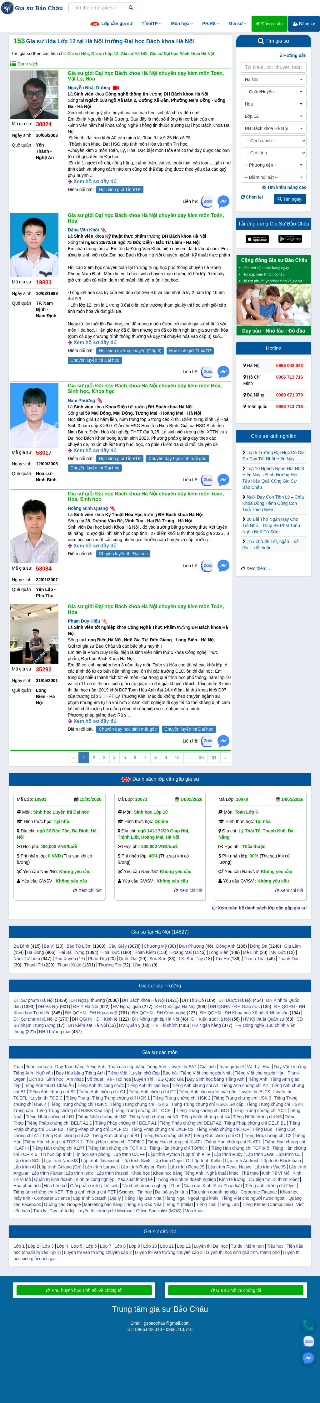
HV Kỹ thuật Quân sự (263, 1019)
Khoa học (140, 1173)
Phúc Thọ (97, 958)
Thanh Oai (288, 958)
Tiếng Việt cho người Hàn (259, 1072)
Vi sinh (112, 1185)
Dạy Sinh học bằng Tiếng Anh (216, 1079)
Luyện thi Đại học (211, 1246)
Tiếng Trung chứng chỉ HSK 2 (182, 1097)
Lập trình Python (164, 1154)
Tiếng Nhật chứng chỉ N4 (205, 1116)
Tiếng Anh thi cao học (148, 1085)
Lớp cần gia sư (111, 24)
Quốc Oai (128, 958)
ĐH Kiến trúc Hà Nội (211, 1019)
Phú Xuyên (65, 958)
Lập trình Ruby (228, 1154)
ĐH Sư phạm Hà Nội (33, 1000)
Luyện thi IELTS (254, 1091)
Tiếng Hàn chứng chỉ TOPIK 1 (53, 1141)
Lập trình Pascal (112, 1173)
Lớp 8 (120, 1246)
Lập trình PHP (197, 1154)
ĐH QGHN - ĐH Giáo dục (235, 1006)
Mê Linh (250, 952)
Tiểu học (275, 1246)
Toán (18, 1066)
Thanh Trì (33, 964)
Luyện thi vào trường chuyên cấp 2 (98, 1252)
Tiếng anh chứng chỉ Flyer (270, 1185)
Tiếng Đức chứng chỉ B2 (166, 1135)
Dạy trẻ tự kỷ (61, 1210)
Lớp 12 (184, 1246)
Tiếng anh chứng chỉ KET (38, 1191)
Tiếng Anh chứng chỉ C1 (102, 1091)
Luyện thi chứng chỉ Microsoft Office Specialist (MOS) (130, 1210)
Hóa (266, 1066)
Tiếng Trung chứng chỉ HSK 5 (79, 1104)
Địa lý (115, 1198)
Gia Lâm (292, 946)
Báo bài (170, 1072)
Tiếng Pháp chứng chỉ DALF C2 (162, 1129)
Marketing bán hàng (103, 1204)
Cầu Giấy (117, 946)
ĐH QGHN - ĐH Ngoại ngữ (91, 1012)
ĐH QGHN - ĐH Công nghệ (159, 1012)
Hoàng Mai (181, 952)
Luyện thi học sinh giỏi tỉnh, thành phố (243, 1252)
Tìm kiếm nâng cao (284, 187)
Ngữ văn (44, 1072)
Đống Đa (258, 946)
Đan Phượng (191, 946)
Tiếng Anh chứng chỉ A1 (195, 1085)
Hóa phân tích (27, 1185)
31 (214, 757)
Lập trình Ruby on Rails (144, 1166)
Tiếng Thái (206, 1204)
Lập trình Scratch (90, 1198)
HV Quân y (129, 1025)
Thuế (175, 1185)
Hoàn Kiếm (145, 952)
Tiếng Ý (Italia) (179, 1204)
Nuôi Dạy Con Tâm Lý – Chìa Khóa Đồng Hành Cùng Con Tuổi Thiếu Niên (273, 503)
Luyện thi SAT (183, 1066)
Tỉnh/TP (152, 23)
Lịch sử (36, 1079)
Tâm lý (39, 1210)
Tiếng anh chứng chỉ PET (91, 1191)
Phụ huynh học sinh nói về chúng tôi (84, 1290)
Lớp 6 (91, 1246)
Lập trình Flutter (47, 1173)
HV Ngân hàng (206, 1025)
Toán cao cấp (39, 1066)
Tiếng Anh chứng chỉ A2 (245, 1085)
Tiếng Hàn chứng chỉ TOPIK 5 (240, 1148)
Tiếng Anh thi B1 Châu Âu (48, 1085)
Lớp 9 (134, 1246)
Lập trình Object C (171, 1160)
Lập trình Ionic (79, 1173)
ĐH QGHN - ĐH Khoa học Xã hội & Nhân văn (244, 1012)
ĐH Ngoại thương (88, 1000)
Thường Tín (109, 964)
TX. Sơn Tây (190, 958)
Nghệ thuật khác (222, 1173)
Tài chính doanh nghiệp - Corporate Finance (234, 1191)
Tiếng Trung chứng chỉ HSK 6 (139, 1104)
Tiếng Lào (229, 1204)
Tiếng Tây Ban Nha (142, 1198)
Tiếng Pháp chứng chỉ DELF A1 (126, 1123)
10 (177, 757)
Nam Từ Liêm (26, 958)
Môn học (182, 23)
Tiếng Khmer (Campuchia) (267, 1204)
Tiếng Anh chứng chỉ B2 (52, 1091)
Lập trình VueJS (270, 1166)
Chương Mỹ (155, 946)
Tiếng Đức (262, 1129)
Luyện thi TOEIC (47, 1097)
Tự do (236, 1246)
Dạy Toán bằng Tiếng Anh (80, 1066)
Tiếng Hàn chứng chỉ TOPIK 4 (178, 1148)
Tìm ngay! (290, 199)
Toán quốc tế (231, 1066)
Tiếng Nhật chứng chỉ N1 (50, 1116)
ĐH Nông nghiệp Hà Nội (155, 1019)
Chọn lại (252, 196)
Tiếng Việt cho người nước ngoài (254, 1198)
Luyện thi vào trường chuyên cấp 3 (168, 1252)
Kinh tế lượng (232, 1179)
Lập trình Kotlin (207, 1160)
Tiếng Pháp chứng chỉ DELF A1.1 (59, 1123)
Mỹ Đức (278, 952)
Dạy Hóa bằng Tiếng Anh (80, 1072)
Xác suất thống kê (135, 1179)
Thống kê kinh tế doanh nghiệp (186, 1179)
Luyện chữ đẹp (145, 1072)
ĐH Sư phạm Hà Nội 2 (35, 1019)
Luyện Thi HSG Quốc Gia (159, 1079)
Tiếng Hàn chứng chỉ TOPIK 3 (117, 1148)
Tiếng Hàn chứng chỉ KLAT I (175, 1141)
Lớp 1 (19, 1246)
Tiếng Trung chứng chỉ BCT (203, 1110)
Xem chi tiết (87, 890)
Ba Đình (21, 946)
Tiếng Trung (77, 1097)
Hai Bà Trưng (71, 952)
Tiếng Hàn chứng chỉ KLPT (58, 1148)
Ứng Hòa (142, 964)
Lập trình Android (241, 1160)
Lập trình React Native (230, 1166)
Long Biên (218, 952)
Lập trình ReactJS (187, 1166)
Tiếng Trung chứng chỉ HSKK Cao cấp (73, 1110)
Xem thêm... (258, 568)
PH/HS (211, 23)
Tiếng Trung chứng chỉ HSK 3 (242, 1097)
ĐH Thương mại (54, 1031)
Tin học (145, 1191)
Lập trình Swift (136, 1160)
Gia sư (238, 23)
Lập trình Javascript (100, 1160)
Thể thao (249, 1173)
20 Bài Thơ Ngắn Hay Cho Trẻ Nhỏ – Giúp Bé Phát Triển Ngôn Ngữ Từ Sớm (271, 525)
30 (201, 757)
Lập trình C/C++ (129, 1154)
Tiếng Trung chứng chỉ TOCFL (143, 1110)
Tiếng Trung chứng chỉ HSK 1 (121, 1097)
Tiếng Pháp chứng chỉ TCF (223, 1129)
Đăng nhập (269, 23)
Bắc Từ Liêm (79, 946)
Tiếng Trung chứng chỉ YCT (260, 1110)
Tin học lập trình (56, 1154)
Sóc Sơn (157, 958)
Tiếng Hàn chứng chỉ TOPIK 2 (115, 1141)
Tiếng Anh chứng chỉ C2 (152, 1091)
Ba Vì (49, 946)
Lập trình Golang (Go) (60, 1166)
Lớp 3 (47, 1246)
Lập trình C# (289, 1154)
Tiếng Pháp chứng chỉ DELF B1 (255, 1123)
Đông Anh (226, 946)
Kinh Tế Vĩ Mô (276, 1173)
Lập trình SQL (27, 1160)
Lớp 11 (167, 1246)
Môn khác (194, 1210)
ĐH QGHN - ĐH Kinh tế (95, 1019)
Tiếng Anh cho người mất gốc (207, 1091)
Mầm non (254, 1246)
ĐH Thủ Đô (193, 1000)
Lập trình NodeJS (61, 1160)
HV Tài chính (165, 1025)
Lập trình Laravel (101, 1166)
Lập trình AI (24, 1166)
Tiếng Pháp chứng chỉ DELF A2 (190, 1123)
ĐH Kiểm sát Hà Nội (87, 1025)
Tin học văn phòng (92, 1154)
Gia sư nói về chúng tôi (236, 1290)
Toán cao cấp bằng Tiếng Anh (137, 1066)
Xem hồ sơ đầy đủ (95, 181)
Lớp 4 (62, 1246)
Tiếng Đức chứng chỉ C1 (217, 1135)
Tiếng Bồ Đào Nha (144, 1204)
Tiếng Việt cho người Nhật (206, 1072)
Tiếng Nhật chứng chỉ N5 (257, 1116)
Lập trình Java (259, 1154)
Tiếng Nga (174, 1198)
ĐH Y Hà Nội (85, 1006)
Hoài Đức (111, 952)
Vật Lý (253, 1066)
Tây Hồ (222, 958)
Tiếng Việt (118, 1072)
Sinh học (54, 1079)
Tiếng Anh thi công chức (100, 1085)
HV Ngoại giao (127, 1006)
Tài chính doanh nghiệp (145, 1185)
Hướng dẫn (293, 55)
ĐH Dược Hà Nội (235, 1000)
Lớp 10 (150, 1246)
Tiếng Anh (258, 1079)
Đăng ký (304, 23)
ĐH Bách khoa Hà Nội (143, 1000)
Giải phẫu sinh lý (86, 1185)
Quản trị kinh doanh (53, 1179)
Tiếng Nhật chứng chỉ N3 (153, 1116)
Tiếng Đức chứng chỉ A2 (65, 1135)
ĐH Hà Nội (48, 1006)
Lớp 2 (33, 1246)
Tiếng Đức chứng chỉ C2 (267, 1135)
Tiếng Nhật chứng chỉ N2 (102, 1116)
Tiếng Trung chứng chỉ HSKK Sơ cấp (207, 1104)
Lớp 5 (76, 1246)
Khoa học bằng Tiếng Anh (178, 1173)
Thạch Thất (255, 958)
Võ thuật (95, 1079)
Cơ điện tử (258, 1179)
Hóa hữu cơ (55, 1185)
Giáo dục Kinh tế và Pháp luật (212, 1185)
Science (127, 1191)
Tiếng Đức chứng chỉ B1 (116, 1135)
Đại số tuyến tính (171, 1191)
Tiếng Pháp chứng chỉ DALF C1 (97, 1129)
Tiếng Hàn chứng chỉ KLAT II (233, 1141)
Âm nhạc (75, 1079)
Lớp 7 (105, 1246)
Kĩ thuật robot (285, 1179)
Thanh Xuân (69, 964)
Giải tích (208, 1066)
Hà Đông (35, 952)
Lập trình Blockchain (281, 1160)
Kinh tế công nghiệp (95, 1179)
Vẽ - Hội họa (118, 1079)
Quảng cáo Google (62, 1204)
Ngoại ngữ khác (203, 1198)
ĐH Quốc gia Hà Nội (175, 1006)
